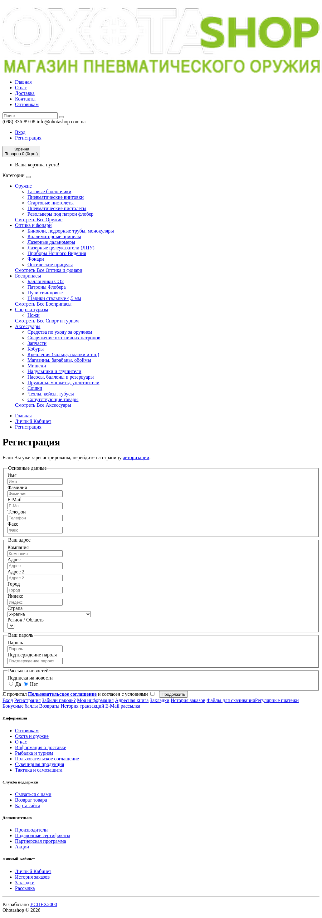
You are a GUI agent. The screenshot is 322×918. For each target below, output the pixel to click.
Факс (12, 524)
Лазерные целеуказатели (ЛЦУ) (61, 247)
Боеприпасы (28, 275)
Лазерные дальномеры (51, 242)
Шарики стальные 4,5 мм (54, 298)
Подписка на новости (30, 677)
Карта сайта (27, 805)
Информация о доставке (40, 747)
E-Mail (14, 499)
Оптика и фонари (33, 225)
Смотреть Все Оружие (38, 219)
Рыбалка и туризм (34, 753)
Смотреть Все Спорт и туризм (47, 320)
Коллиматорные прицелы (54, 236)
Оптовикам (27, 104)
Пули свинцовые (45, 292)
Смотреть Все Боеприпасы (43, 304)
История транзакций (82, 706)
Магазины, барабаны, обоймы (59, 360)
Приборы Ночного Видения (56, 253)
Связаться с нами (33, 794)
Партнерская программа (40, 841)
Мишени (36, 365)
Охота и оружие (32, 736)
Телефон (16, 511)
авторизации (136, 457)
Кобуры (35, 348)
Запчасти (36, 343)
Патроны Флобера (46, 287)
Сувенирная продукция (39, 764)
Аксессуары (27, 326)
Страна (14, 608)
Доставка (25, 93)
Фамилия (17, 487)
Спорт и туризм (31, 309)
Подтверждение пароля (32, 654)
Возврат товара (31, 800)
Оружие (23, 186)
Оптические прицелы (50, 264)
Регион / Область (25, 619)
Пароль (15, 642)
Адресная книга (132, 700)
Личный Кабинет (33, 421)
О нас (21, 87)
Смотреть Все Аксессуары (43, 405)
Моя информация (95, 700)
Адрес (14, 559)
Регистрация (28, 137)
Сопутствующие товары (52, 399)
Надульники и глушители (54, 371)
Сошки (34, 388)
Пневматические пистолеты (56, 208)
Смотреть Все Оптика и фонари (48, 270)
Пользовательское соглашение (47, 758)
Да (15, 684)
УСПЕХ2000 (43, 904)
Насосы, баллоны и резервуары (60, 377)
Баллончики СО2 (45, 281)
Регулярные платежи (277, 700)
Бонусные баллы (20, 706)
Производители (31, 829)
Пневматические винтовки (55, 197)
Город (13, 584)
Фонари (35, 259)
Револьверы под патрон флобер (60, 214)
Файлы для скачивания (231, 700)
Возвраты (49, 706)
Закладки (159, 700)
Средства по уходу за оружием (59, 332)
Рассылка (25, 888)
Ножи (33, 315)
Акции (22, 846)
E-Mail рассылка (122, 706)
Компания (18, 547)
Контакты (25, 98)
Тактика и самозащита (38, 770)
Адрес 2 (15, 571)
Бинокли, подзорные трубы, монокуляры (70, 230)
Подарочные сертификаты (42, 835)
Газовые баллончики (49, 191)
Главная (23, 82)
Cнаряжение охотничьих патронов (63, 337)
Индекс (15, 596)
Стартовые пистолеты (50, 202)
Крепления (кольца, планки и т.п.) (63, 354)
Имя (12, 475)
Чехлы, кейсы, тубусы (50, 393)
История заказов (188, 700)
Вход (20, 132)
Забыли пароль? (59, 700)
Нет (31, 684)
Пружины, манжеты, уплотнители (63, 382)
